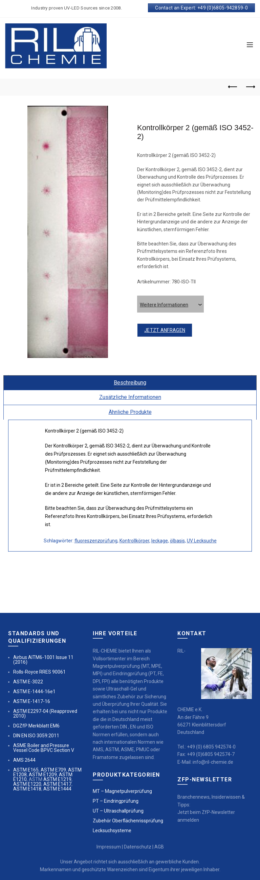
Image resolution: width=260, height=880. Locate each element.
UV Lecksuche (202, 540)
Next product (250, 86)
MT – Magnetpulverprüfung (122, 791)
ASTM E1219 (57, 779)
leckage (159, 540)
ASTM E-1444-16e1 (34, 691)
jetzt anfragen (164, 330)
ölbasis (177, 540)
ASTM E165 (26, 770)
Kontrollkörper (134, 540)
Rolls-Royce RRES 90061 (39, 672)
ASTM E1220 (27, 784)
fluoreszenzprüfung (95, 540)
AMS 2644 (24, 760)
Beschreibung (130, 382)
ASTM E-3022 (28, 681)
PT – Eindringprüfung (115, 801)
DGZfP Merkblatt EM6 (36, 725)
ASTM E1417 (57, 784)
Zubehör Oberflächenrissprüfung (128, 820)
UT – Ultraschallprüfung (118, 811)
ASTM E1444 (57, 789)
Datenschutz (137, 846)
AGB (159, 846)
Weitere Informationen (172, 304)
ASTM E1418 (27, 789)
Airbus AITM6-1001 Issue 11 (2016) (43, 660)
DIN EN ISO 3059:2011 (36, 735)
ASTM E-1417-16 (31, 701)
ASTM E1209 (43, 774)
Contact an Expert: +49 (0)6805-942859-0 (201, 8)
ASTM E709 (53, 770)
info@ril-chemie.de (213, 762)
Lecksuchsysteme (112, 830)
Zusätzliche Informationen (130, 397)
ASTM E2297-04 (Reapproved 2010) (45, 713)
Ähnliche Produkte (130, 412)
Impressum (108, 846)
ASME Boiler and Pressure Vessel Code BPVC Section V (43, 748)
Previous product (233, 86)
